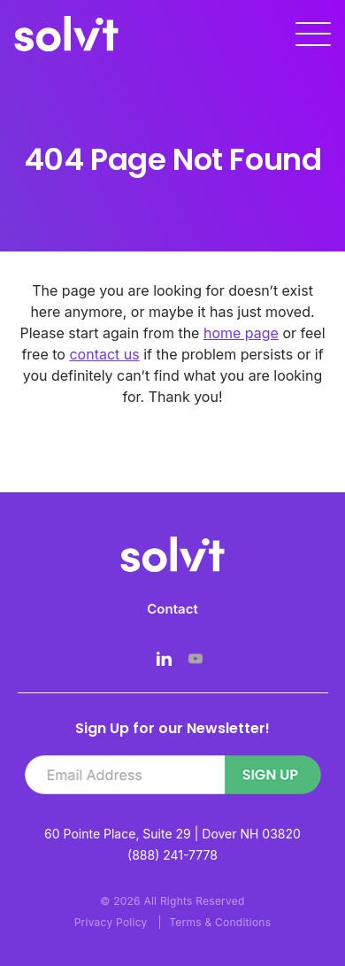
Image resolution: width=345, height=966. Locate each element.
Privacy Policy (111, 922)
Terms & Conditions (220, 922)
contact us (104, 354)
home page (241, 333)
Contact (172, 608)
